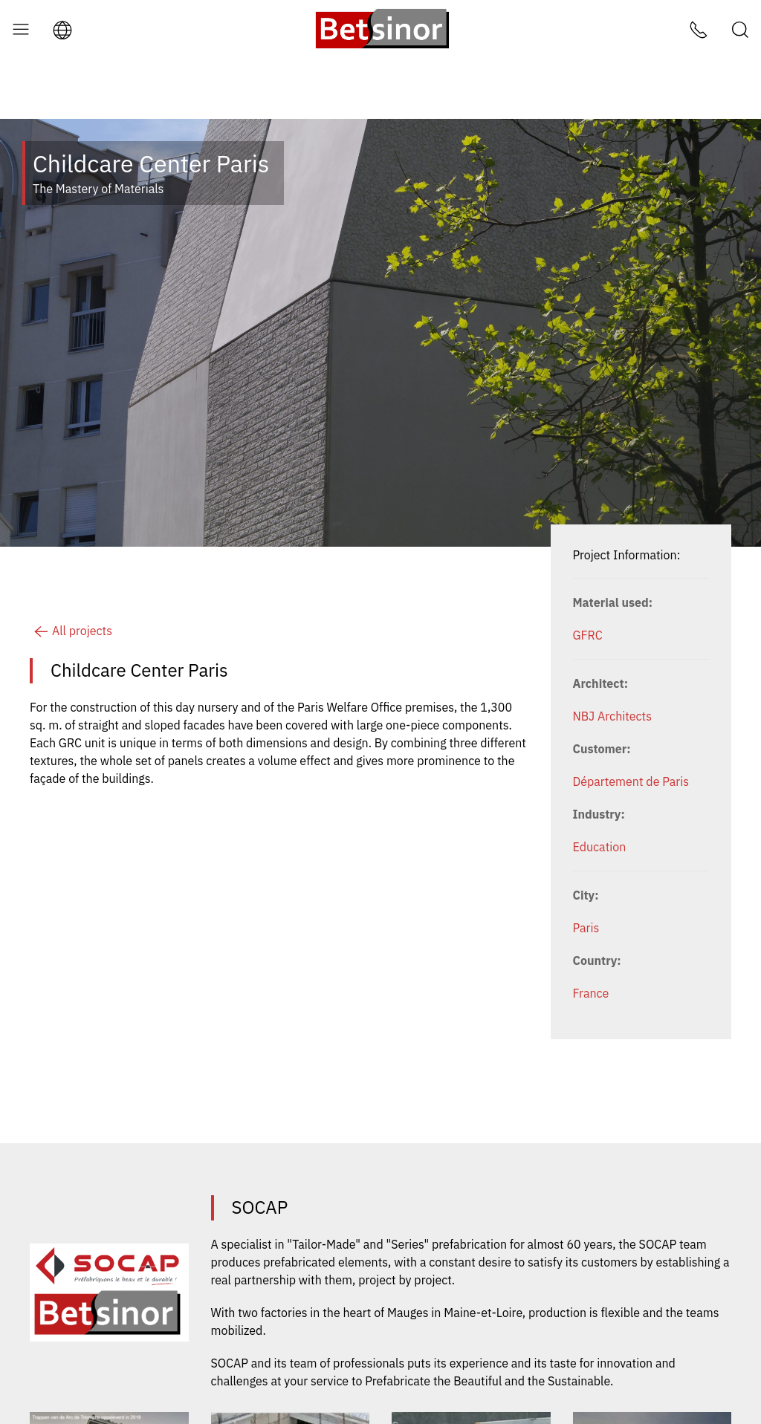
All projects (71, 571)
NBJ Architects (612, 656)
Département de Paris (631, 722)
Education (599, 787)
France (591, 933)
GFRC (588, 575)
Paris (586, 868)
